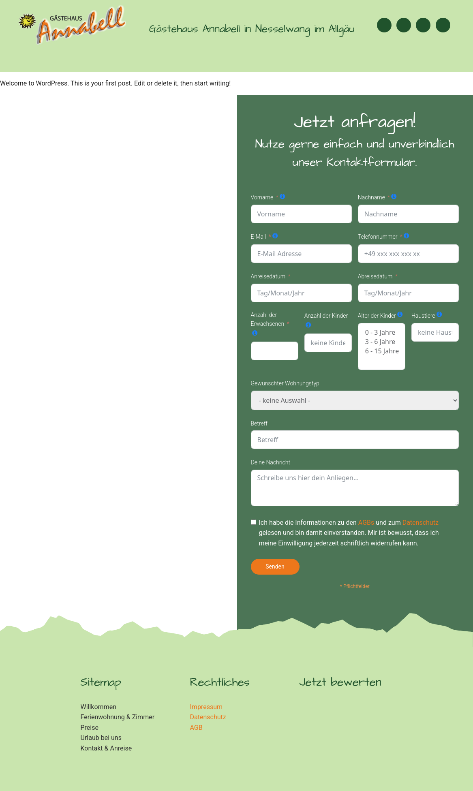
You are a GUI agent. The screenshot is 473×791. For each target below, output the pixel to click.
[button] (443, 25)
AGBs (366, 522)
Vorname (262, 197)
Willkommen (98, 707)
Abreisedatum (375, 276)
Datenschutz (420, 522)
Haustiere (423, 315)
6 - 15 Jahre (381, 351)
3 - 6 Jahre (381, 341)
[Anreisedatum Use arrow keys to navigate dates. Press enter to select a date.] (301, 293)
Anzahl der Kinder (326, 315)
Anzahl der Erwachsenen (268, 319)
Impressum (206, 707)
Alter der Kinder (377, 315)
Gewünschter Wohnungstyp (285, 383)
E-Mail (258, 236)
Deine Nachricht (271, 462)
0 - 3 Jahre (381, 332)
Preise (89, 727)
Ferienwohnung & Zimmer (118, 717)
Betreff (259, 423)
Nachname (371, 197)
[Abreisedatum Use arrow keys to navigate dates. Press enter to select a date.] (408, 293)
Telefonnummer (378, 236)
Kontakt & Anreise (106, 748)
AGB (196, 727)
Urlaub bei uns (101, 738)
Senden (275, 566)
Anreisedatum (268, 276)
